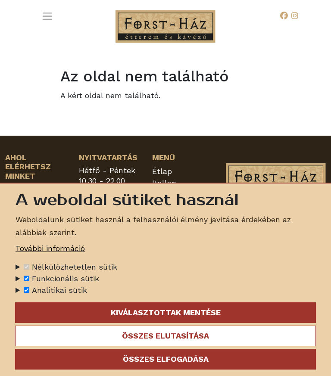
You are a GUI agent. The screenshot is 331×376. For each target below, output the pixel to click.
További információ (50, 248)
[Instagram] (294, 16)
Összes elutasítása (165, 335)
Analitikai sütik (59, 290)
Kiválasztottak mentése (166, 312)
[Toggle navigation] (47, 16)
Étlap (162, 171)
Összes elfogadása (166, 359)
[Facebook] (284, 16)
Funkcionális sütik (65, 278)
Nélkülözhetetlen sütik (74, 266)
